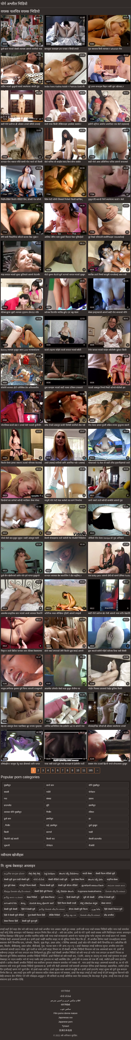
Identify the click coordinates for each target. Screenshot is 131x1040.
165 (91, 770)
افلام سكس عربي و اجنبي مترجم (65, 1000)
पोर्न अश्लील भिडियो (14, 4)
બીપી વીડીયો (65, 996)
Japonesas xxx (65, 1017)
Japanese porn (65, 1022)
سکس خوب (65, 1009)
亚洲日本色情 (65, 1030)
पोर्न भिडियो (65, 1005)
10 (77, 770)
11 (84, 770)
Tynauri (65, 1026)
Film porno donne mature (65, 1013)
